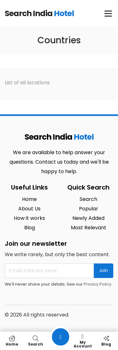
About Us (29, 208)
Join (103, 270)
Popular (88, 208)
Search (88, 199)
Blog (29, 227)
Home (29, 199)
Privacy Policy (97, 284)
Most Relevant (88, 227)
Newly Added (88, 218)
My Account (82, 341)
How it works (29, 218)
